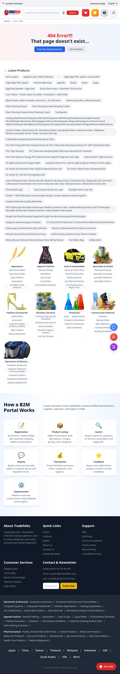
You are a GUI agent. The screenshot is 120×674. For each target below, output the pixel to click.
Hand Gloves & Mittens (53, 621)
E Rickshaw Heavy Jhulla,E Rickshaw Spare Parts (30, 139)
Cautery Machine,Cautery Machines (24, 201)
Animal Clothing (46, 270)
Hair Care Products (98, 636)
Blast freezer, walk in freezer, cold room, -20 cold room (33, 100)
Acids (66, 316)
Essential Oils (56, 636)
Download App (97, 3)
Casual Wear (45, 281)
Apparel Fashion (45, 266)
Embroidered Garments (45, 285)
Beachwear (45, 273)
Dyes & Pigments (74, 327)
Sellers (46, 540)
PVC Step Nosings (15, 151)
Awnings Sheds (103, 320)
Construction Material (103, 312)
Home (7, 21)
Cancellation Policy (91, 553)
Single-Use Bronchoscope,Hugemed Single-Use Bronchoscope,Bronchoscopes (46, 216)
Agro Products (17, 277)
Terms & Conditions (92, 540)
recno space (12, 76)
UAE (104, 650)
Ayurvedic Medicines (103, 277)
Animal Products (68, 631)
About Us (47, 545)
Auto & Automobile (74, 266)
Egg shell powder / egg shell (20, 88)
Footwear (33, 621)
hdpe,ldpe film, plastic (17, 82)
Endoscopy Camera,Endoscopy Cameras (26, 228)
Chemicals (74, 312)
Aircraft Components (74, 273)
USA (64, 657)
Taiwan (39, 650)
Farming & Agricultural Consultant (46, 317)
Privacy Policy (89, 545)
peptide (61, 82)
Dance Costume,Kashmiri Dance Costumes (74, 228)
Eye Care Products (76, 636)
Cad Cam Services (45, 336)
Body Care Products (14, 636)
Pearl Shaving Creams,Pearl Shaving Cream (28, 112)
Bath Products (17, 330)
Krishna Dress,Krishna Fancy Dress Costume (73, 234)
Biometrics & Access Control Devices (85, 610)
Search (72, 12)
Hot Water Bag (76, 239)
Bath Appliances (103, 324)
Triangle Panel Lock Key (80, 189)
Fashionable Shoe (43, 82)
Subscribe (69, 586)
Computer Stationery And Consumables (17, 370)
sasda (96, 82)
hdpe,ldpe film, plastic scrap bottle (81, 76)
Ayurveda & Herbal (103, 266)
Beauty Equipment (17, 333)
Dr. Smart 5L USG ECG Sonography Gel (25, 174)
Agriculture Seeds (17, 273)
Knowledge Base (51, 553)
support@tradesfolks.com (63, 573)
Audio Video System (34, 610)
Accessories (17, 320)
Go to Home (76, 49)
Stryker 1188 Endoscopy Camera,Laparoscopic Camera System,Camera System (46, 195)
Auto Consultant (46, 326)
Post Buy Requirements (50, 49)
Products (47, 536)
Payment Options (13, 581)
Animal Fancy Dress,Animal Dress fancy (26, 234)
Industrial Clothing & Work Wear (85, 621)
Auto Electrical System (74, 281)
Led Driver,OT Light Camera (98, 156)
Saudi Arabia (48, 657)
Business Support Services (45, 331)
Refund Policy (89, 549)
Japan (12, 650)
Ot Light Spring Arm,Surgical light (23, 162)
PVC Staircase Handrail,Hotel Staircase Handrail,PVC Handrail (60, 151)
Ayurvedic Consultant (103, 273)
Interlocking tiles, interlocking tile (83, 100)
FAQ (84, 532)
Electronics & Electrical (17, 361)
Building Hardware (103, 331)
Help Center (10, 586)
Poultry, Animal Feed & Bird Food (39, 631)
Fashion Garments (15, 621)
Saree (85, 82)
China (25, 650)
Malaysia (72, 650)
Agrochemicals (78, 316)
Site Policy (87, 536)
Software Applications (17, 382)
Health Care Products (14, 640)
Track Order (10, 573)
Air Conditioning (12, 610)
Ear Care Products (37, 636)
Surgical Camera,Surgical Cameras (23, 222)
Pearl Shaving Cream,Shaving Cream (51, 106)
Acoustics (103, 316)
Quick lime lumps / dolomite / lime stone (61, 88)
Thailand (55, 650)
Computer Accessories (17, 365)
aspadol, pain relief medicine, (38, 76)
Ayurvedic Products (102, 281)
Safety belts (95, 239)
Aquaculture (17, 281)
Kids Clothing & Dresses (16, 625)
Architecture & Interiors (45, 322)
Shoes (73, 82)
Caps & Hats (45, 277)
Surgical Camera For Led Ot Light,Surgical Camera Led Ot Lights (78, 162)
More (76, 657)
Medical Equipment (39, 640)
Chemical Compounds (74, 324)
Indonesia (90, 650)
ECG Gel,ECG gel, (14, 189)
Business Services (45, 312)
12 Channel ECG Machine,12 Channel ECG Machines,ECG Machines (80, 222)
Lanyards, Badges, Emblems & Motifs (17, 325)
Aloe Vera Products (103, 270)
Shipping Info (11, 568)
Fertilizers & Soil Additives (17, 286)
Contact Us (48, 549)
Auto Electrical (55, 610)
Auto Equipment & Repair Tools (74, 286)
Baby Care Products (90, 631)
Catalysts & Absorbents (74, 320)
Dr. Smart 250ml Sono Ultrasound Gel (86, 168)
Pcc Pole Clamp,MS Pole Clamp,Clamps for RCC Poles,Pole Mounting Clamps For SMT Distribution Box (58, 145)
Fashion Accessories (17, 312)
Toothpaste (61, 112)
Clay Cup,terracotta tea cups (48, 189)
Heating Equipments (90, 606)
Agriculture (17, 266)
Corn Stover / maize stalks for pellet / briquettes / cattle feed (37, 94)
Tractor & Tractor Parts (74, 270)
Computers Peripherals (17, 379)
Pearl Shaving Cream (16, 106)
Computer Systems (17, 375)
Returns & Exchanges (14, 577)
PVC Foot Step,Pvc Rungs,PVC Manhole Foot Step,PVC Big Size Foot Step (42, 156)
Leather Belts (17, 316)
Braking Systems (74, 277)
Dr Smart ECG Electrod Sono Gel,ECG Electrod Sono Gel (34, 168)
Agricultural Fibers (17, 270)
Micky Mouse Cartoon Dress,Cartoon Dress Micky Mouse (34, 239)
